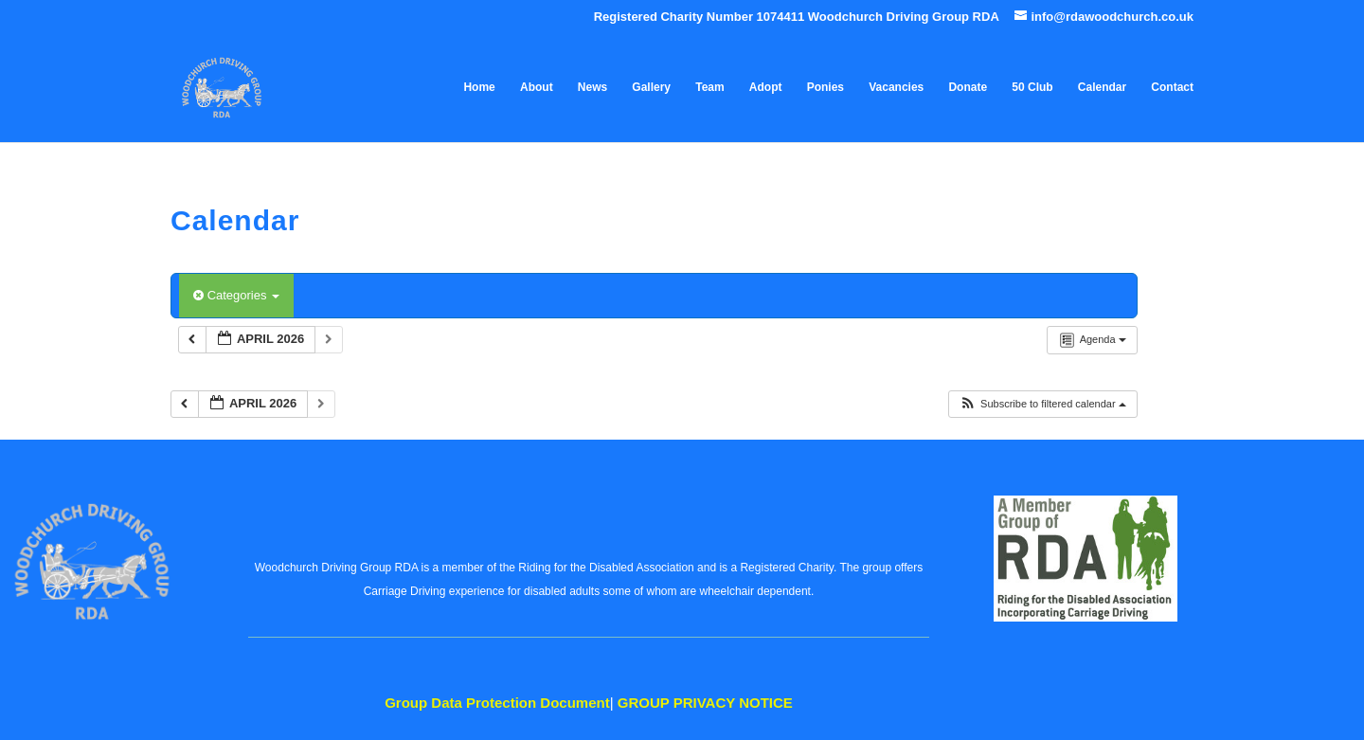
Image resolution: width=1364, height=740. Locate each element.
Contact (1172, 87)
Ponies (825, 87)
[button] (1042, 404)
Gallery (651, 87)
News (592, 87)
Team (709, 87)
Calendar (1102, 87)
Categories (236, 295)
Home (478, 87)
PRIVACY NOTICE (705, 703)
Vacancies (896, 87)
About (536, 87)
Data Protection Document (497, 703)
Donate (967, 87)
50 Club (1032, 87)
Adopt (765, 87)
